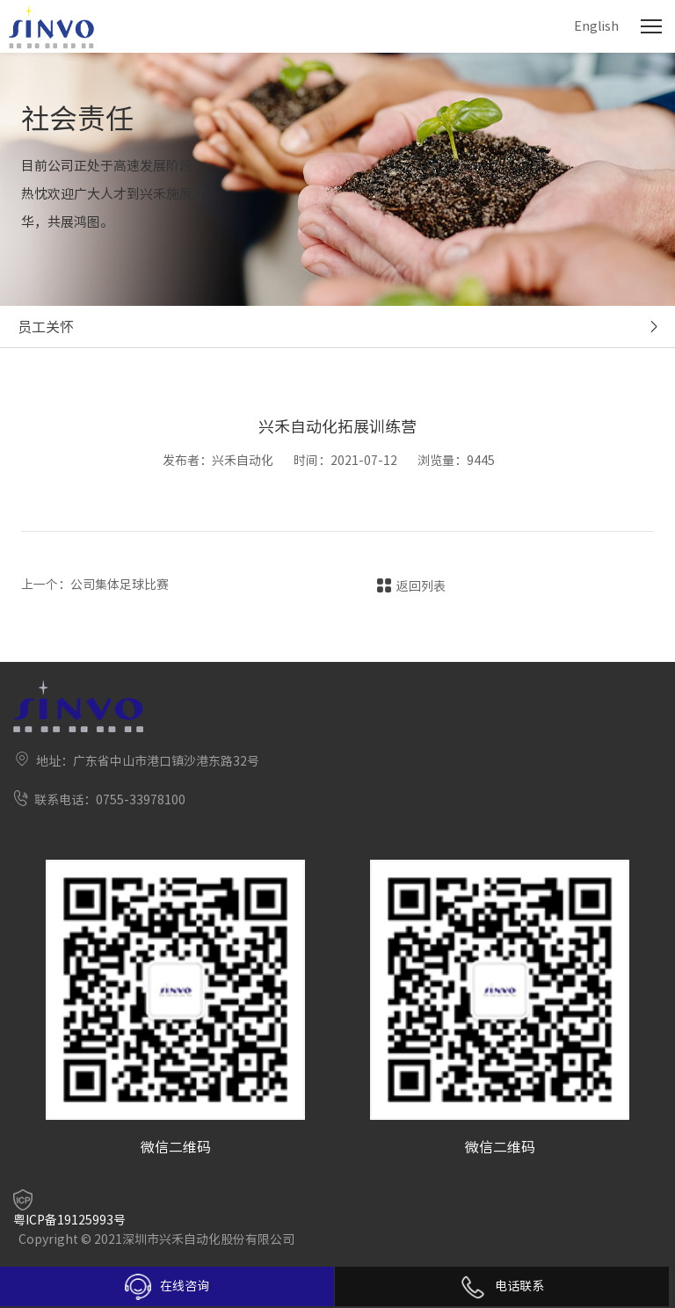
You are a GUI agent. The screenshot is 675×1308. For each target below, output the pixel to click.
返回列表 (421, 586)
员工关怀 (46, 327)
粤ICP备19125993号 (69, 1220)
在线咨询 (167, 1287)
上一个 (95, 584)
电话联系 (502, 1286)
